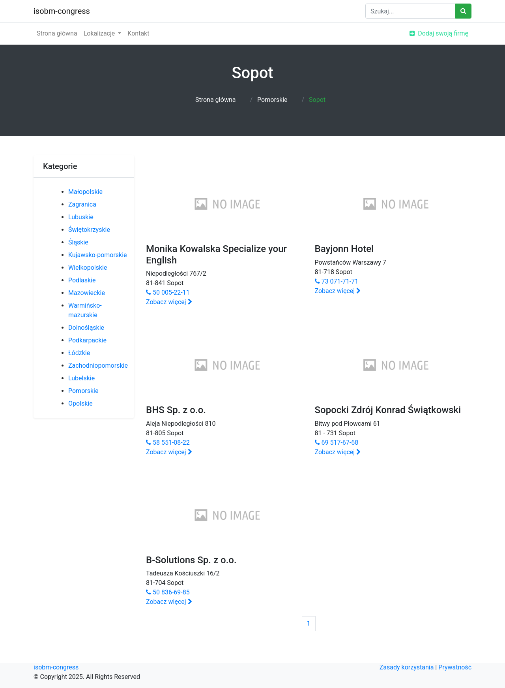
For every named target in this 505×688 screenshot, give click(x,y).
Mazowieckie (86, 293)
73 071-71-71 (337, 281)
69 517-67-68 (337, 442)
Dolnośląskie (86, 327)
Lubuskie (81, 217)
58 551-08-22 (168, 442)
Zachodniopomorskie (98, 365)
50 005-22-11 (168, 292)
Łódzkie (79, 353)
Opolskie (80, 403)
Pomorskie (272, 99)
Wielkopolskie (87, 267)
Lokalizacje (100, 33)
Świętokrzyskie (89, 229)
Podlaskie (81, 280)
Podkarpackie (87, 340)
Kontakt (138, 33)
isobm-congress (62, 11)
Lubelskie (81, 378)
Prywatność (454, 667)
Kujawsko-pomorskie (97, 255)
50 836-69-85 (168, 592)
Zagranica (82, 204)
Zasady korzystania (407, 667)
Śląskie (78, 242)
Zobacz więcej (169, 302)
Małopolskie (85, 191)
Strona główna (57, 33)
